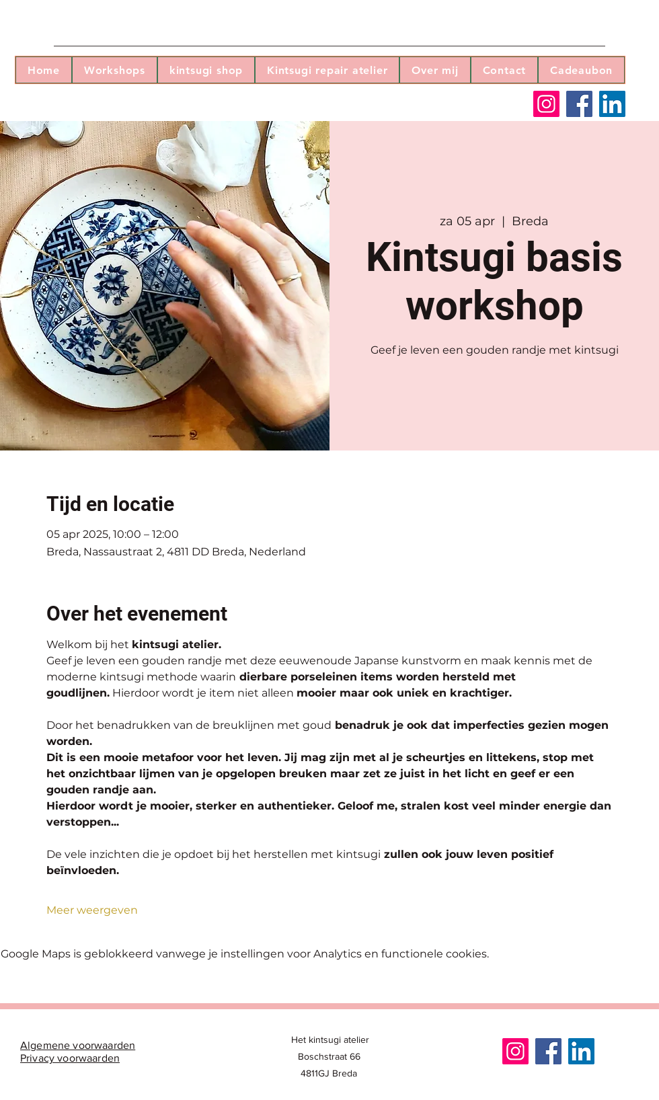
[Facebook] (579, 104)
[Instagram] (546, 104)
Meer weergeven (92, 910)
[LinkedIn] (612, 104)
